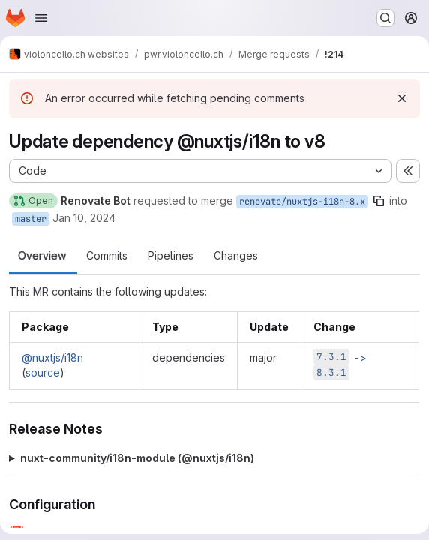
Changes (236, 256)
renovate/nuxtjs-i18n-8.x (302, 202)
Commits (107, 256)
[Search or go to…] (385, 18)
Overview (42, 256)
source (43, 372)
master (30, 219)
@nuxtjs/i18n (52, 357)
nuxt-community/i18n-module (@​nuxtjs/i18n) (137, 458)
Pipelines (171, 256)
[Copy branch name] (379, 201)
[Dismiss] (402, 98)
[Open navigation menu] (41, 18)
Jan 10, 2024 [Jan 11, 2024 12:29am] (84, 218)
